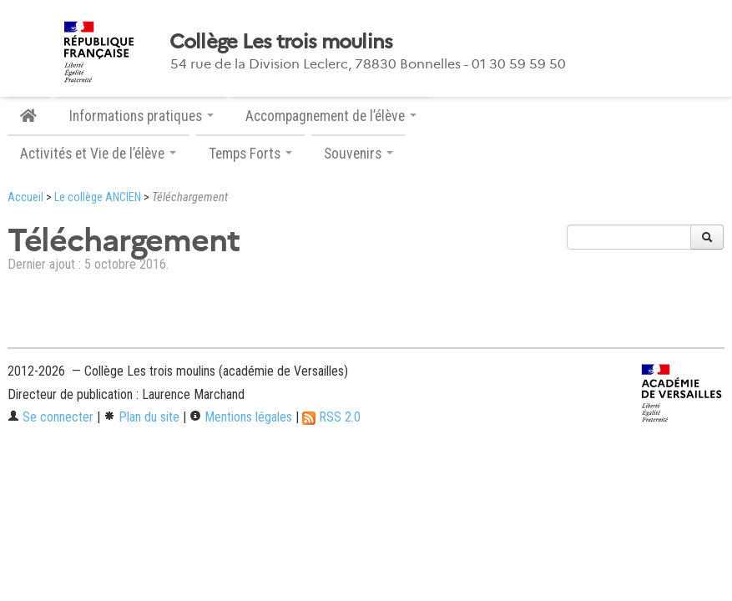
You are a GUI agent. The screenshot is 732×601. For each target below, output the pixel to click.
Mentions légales (240, 417)
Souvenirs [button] (358, 153)
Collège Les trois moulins (281, 42)
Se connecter (50, 417)
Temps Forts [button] (250, 153)
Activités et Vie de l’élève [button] (98, 153)
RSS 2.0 (331, 417)
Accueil (25, 197)
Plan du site (141, 417)
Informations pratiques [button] (141, 116)
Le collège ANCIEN (97, 197)
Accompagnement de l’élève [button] (330, 116)
